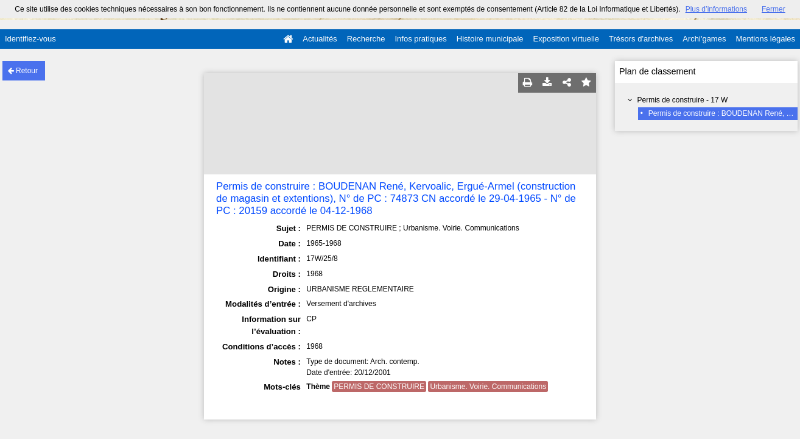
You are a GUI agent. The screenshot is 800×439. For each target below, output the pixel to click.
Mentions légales (765, 38)
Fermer (773, 9)
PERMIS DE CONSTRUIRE (379, 386)
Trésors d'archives (641, 38)
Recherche (366, 38)
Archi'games (704, 38)
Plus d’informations (716, 9)
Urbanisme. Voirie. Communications (488, 386)
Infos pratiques (421, 38)
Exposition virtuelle (566, 38)
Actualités (320, 38)
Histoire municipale (490, 38)
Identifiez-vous (30, 38)
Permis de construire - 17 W (682, 100)
